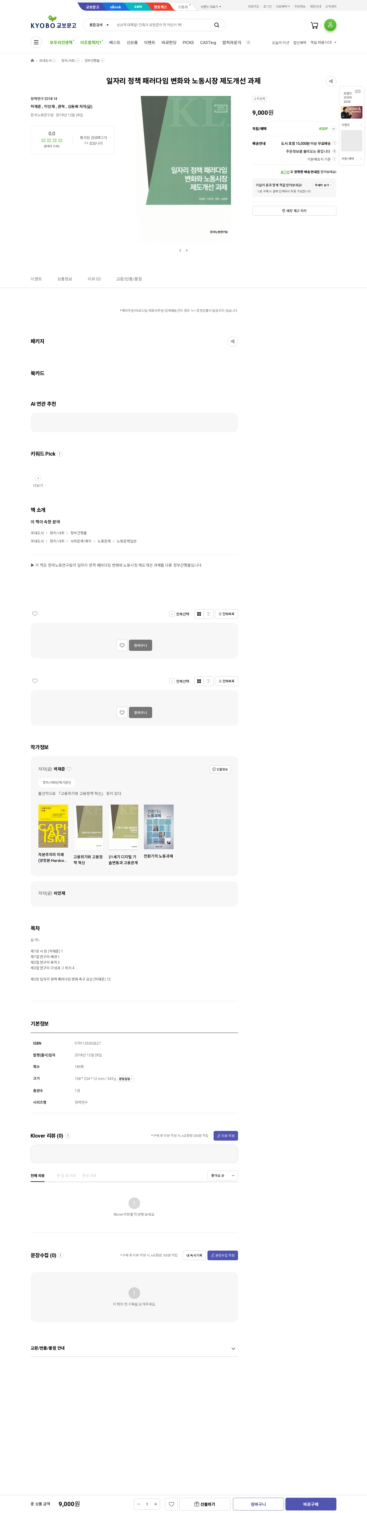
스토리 (183, 7)
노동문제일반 (126, 541)
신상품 (132, 42)
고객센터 (330, 6)
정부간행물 (92, 61)
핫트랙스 (160, 7)
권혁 (61, 106)
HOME (32, 60)
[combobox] (98, 25)
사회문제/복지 (80, 541)
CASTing (208, 42)
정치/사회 (67, 61)
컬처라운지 (231, 42)
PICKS (188, 42)
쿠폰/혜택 (348, 159)
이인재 (49, 106)
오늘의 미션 (280, 43)
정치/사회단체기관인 (57, 782)
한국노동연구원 (42, 115)
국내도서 (45, 61)
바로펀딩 (169, 42)
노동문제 (104, 541)
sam (138, 6)
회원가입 (253, 6)
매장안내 (315, 6)
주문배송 (300, 6)
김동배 (73, 106)
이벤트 (149, 42)
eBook (115, 7)
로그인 (267, 6)
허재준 (36, 106)
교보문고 (92, 7)
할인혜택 (299, 43)
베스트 (115, 42)
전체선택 (182, 614)
